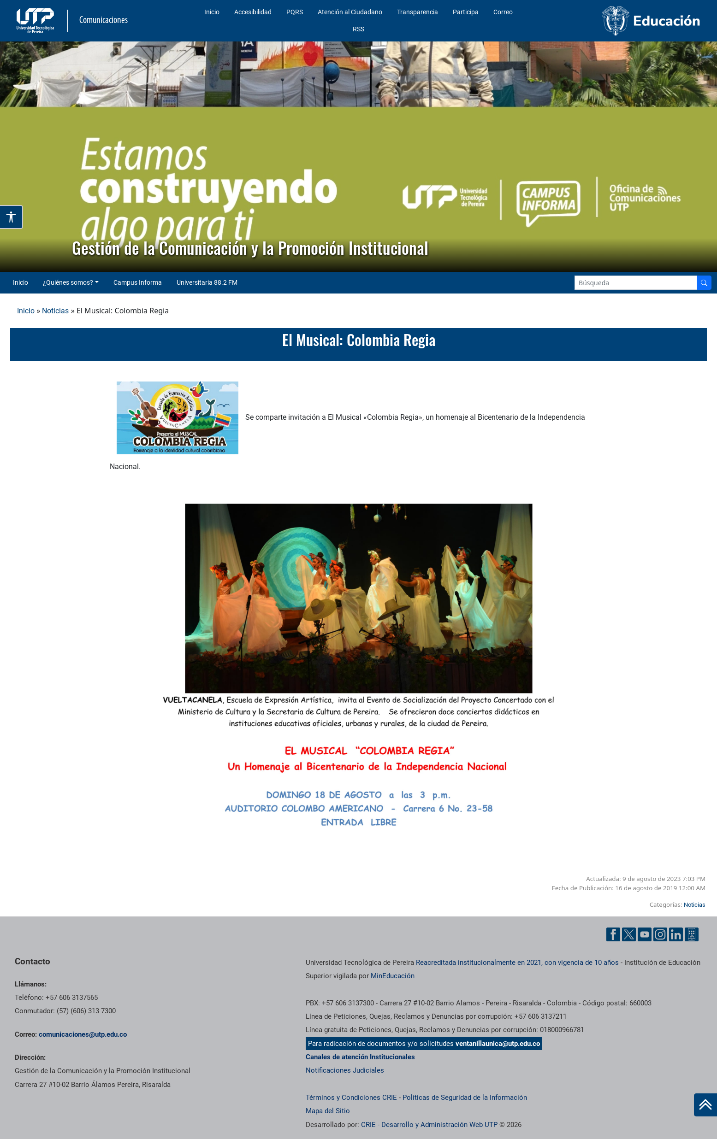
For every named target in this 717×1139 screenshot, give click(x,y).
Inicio (211, 12)
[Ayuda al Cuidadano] (692, 934)
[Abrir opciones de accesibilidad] (11, 217)
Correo (503, 12)
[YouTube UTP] (645, 934)
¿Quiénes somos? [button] (68, 282)
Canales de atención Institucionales (360, 1057)
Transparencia (417, 12)
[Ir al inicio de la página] (705, 1105)
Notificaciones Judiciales (345, 1070)
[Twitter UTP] (629, 934)
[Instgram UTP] (660, 934)
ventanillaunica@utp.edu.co (498, 1043)
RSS (358, 29)
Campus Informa (137, 282)
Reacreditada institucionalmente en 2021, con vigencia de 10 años (517, 962)
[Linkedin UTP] (676, 934)
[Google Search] (636, 283)
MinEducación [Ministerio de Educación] (393, 976)
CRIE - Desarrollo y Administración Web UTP (429, 1125)
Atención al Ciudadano (350, 12)
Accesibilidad (253, 12)
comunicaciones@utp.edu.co (83, 1034)
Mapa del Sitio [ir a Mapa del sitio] (328, 1111)
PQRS (294, 12)
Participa (466, 12)
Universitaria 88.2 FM (207, 282)
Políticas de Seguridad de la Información (465, 1097)
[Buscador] (704, 283)
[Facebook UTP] (613, 934)
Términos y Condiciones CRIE (351, 1097)
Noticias (55, 310)
